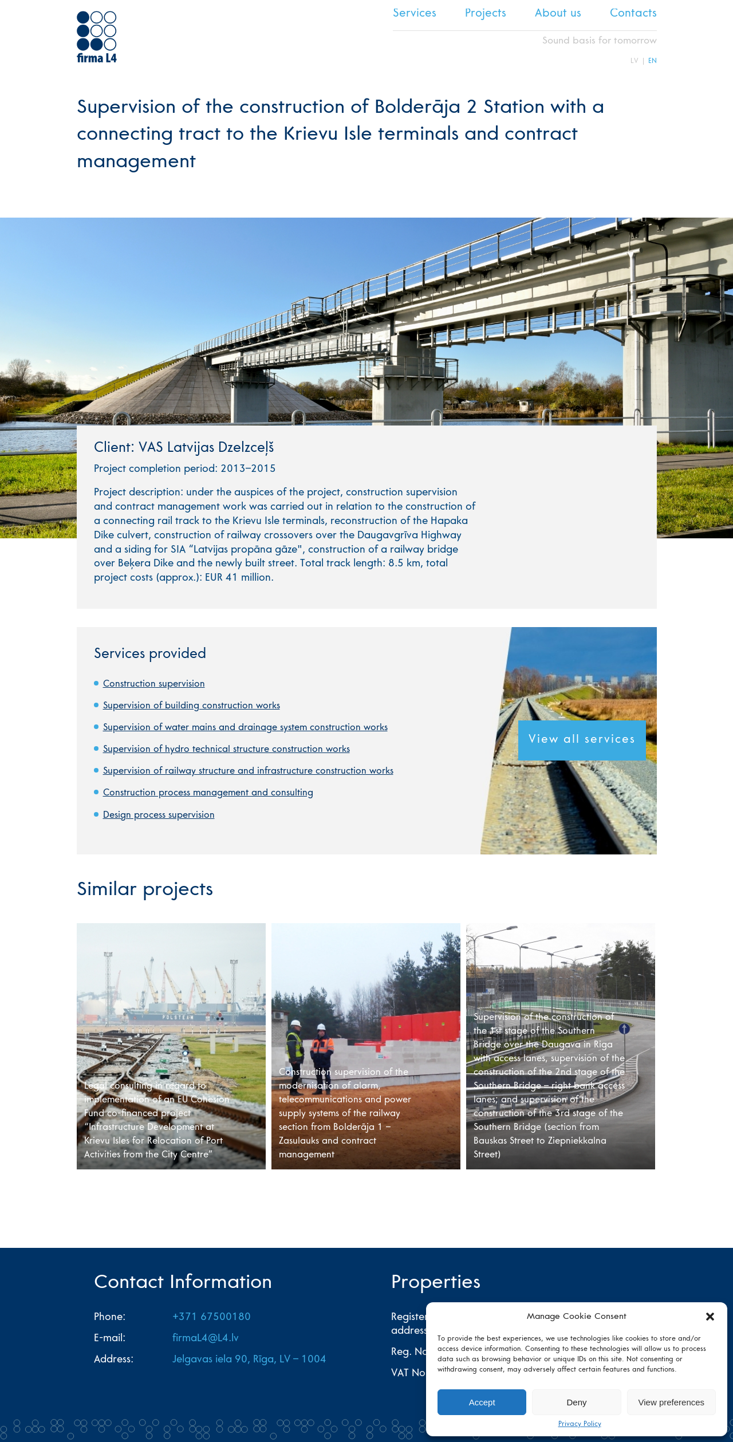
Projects (485, 14)
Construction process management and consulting (208, 793)
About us (558, 14)
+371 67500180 (211, 1318)
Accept (482, 1402)
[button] (710, 1316)
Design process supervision (159, 815)
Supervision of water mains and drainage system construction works (245, 727)
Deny (576, 1402)
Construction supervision (154, 684)
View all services (582, 740)
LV (634, 61)
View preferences (672, 1402)
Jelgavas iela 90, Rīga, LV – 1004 (249, 1360)
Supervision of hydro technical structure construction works (226, 749)
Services (414, 14)
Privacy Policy (579, 1424)
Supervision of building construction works (191, 706)
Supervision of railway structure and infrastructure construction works (248, 771)
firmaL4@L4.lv (205, 1339)
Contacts (633, 14)
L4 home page (97, 36)
